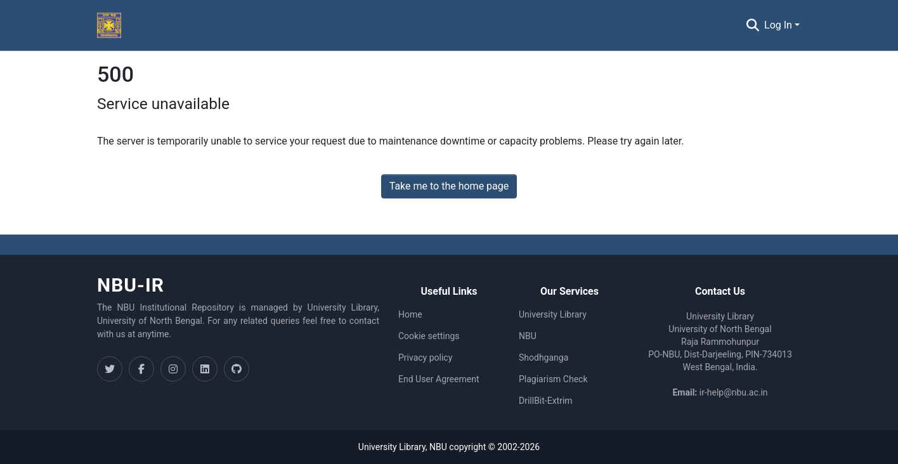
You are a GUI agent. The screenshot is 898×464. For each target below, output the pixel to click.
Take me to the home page (449, 186)
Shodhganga (543, 357)
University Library (553, 314)
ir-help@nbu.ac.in (734, 392)
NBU (528, 336)
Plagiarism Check (553, 379)
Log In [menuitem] (778, 25)
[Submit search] (752, 25)
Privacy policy (425, 357)
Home (410, 314)
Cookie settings (429, 336)
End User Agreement (438, 379)
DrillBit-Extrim (546, 400)
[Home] (109, 25)
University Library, (393, 447)
